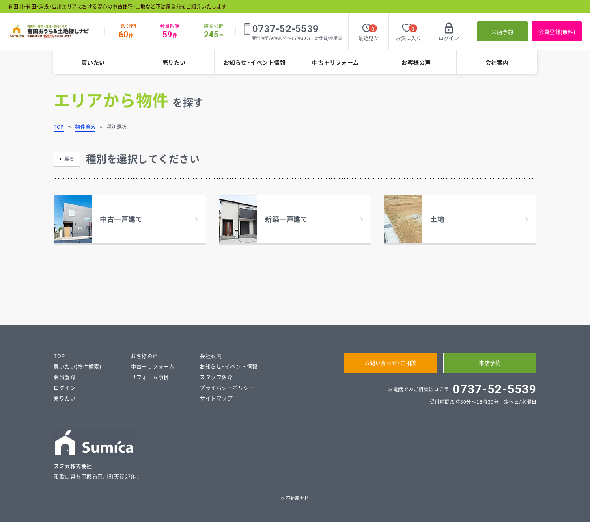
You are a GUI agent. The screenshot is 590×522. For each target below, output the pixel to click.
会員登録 (64, 377)
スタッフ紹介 (216, 377)
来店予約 (502, 31)
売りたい (174, 62)
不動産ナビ (295, 498)
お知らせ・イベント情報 (255, 62)
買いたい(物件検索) (77, 366)
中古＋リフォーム (335, 62)
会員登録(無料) (556, 31)
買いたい (93, 62)
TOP (59, 126)
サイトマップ (216, 398)
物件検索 (85, 126)
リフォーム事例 (150, 377)
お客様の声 (416, 62)
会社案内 (497, 62)
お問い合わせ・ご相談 (390, 362)
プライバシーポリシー (227, 387)
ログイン (64, 387)
